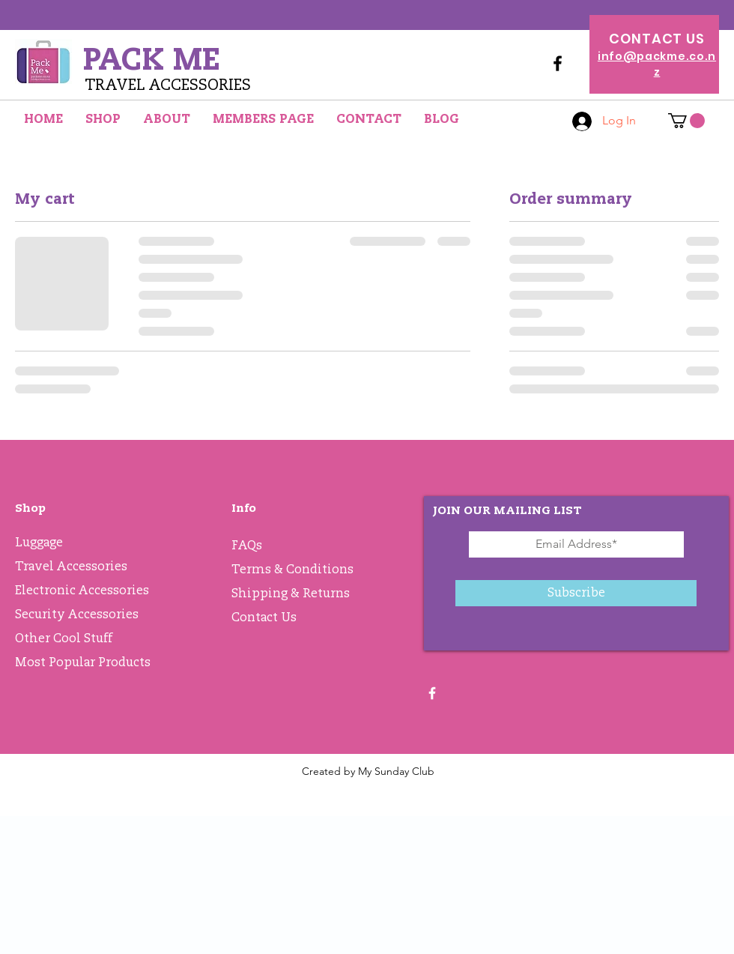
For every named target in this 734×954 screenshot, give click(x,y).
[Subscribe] (576, 593)
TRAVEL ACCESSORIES (168, 85)
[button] (686, 120)
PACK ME (151, 59)
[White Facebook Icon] (432, 693)
